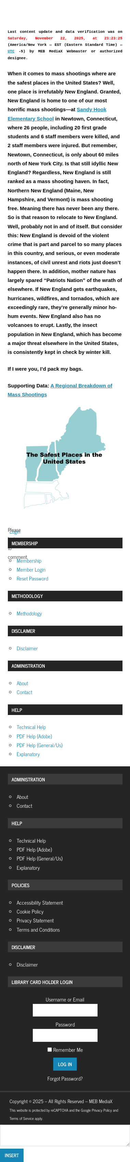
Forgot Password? (65, 1078)
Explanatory (28, 754)
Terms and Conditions (38, 929)
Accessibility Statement (40, 902)
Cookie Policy (30, 911)
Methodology (29, 613)
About (22, 683)
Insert (12, 1155)
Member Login (31, 569)
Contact (24, 692)
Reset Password (32, 578)
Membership (29, 560)
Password (65, 1024)
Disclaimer (27, 648)
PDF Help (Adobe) (34, 736)
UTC (11, 51)
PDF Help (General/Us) (39, 745)
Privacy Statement (35, 920)
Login (14, 531)
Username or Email (65, 999)
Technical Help (31, 727)
